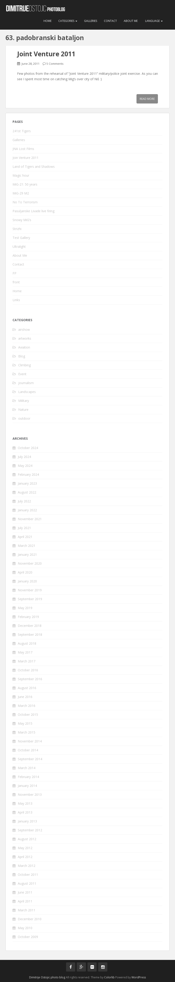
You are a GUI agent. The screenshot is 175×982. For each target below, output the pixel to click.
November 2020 (30, 563)
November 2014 (30, 741)
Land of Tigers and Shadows (34, 166)
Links (16, 300)
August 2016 (27, 688)
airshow (24, 329)
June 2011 (25, 892)
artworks (24, 338)
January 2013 (27, 821)
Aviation (24, 347)
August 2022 (27, 492)
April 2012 (25, 857)
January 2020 (27, 581)
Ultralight (19, 246)
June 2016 (25, 697)
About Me (131, 21)
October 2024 (28, 448)
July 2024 (24, 457)
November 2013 (30, 794)
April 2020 (25, 572)
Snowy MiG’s (22, 220)
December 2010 (29, 919)
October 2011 (28, 874)
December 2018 (29, 625)
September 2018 (30, 634)
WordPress (138, 977)
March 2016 (26, 705)
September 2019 (30, 599)
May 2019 (25, 608)
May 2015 (25, 723)
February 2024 (28, 474)
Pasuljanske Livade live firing (33, 211)
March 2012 (26, 865)
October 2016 (28, 670)
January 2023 (27, 483)
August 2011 (27, 883)
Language (153, 21)
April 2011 (25, 901)
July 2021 (24, 528)
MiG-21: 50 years (25, 184)
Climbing (24, 365)
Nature (23, 409)
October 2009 (28, 937)
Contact (110, 21)
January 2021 (27, 554)
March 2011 (26, 910)
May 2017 (25, 652)
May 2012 (25, 848)
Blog (21, 356)
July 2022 (24, 501)
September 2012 (30, 830)
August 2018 (27, 643)
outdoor (24, 418)
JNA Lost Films (23, 149)
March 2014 (26, 768)
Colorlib (109, 977)
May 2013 (25, 803)
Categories (67, 21)
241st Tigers (22, 131)
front (16, 282)
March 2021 (26, 545)
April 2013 (25, 812)
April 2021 (25, 537)
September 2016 (30, 679)
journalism (26, 383)
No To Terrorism (25, 202)
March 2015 (26, 732)
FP (14, 273)
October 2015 (28, 714)
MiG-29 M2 (21, 193)
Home (47, 21)
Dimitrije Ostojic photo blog (47, 977)
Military (23, 400)
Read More (147, 99)
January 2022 (27, 510)
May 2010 (25, 928)
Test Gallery (21, 237)
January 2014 (27, 785)
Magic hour (21, 175)
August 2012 (27, 839)
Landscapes (27, 392)
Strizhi (17, 229)
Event (22, 374)
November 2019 (30, 590)
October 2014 (28, 750)
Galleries (90, 21)
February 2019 (28, 617)
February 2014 (28, 777)
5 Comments (55, 64)
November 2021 (30, 519)
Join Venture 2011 (26, 157)
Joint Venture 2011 (46, 53)
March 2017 (26, 661)
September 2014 (30, 759)
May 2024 (25, 465)
